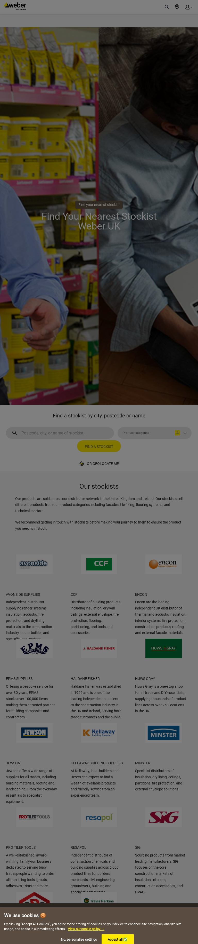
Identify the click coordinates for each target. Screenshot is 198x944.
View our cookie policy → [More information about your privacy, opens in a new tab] (86, 934)
